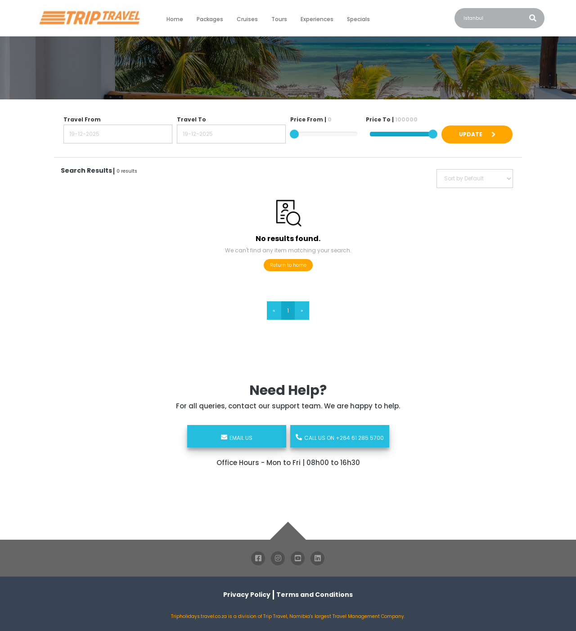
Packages (210, 19)
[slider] (294, 134)
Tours (279, 19)
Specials (358, 19)
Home (174, 19)
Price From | (311, 119)
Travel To (191, 119)
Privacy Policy (246, 594)
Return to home (288, 265)
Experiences (317, 19)
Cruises (247, 19)
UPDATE (477, 134)
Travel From (82, 119)
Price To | (392, 119)
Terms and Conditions (314, 594)
